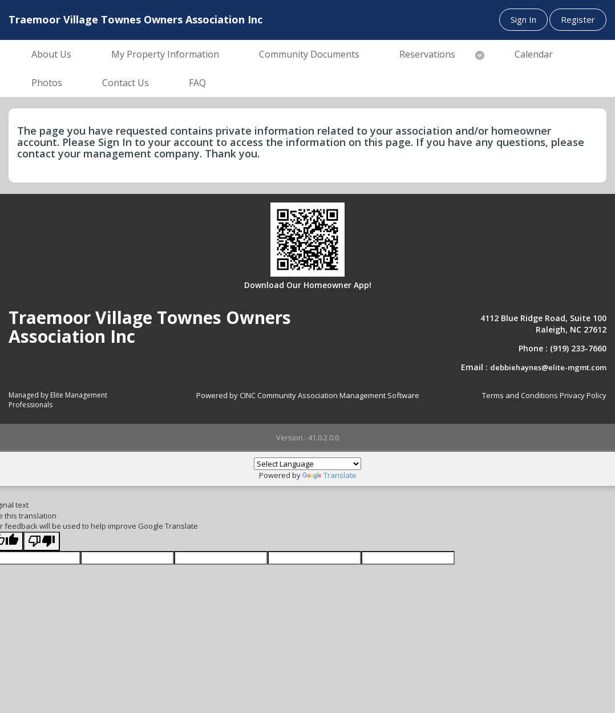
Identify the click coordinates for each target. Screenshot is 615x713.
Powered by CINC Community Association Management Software (307, 395)
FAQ (197, 82)
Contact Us (125, 82)
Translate (329, 475)
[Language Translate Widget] (307, 463)
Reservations (427, 54)
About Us (51, 54)
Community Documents (309, 54)
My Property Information (165, 54)
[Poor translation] (41, 542)
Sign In (523, 19)
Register (578, 19)
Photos (46, 82)
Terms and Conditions (520, 395)
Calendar (534, 54)
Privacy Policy (583, 395)
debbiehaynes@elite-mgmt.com (548, 367)
